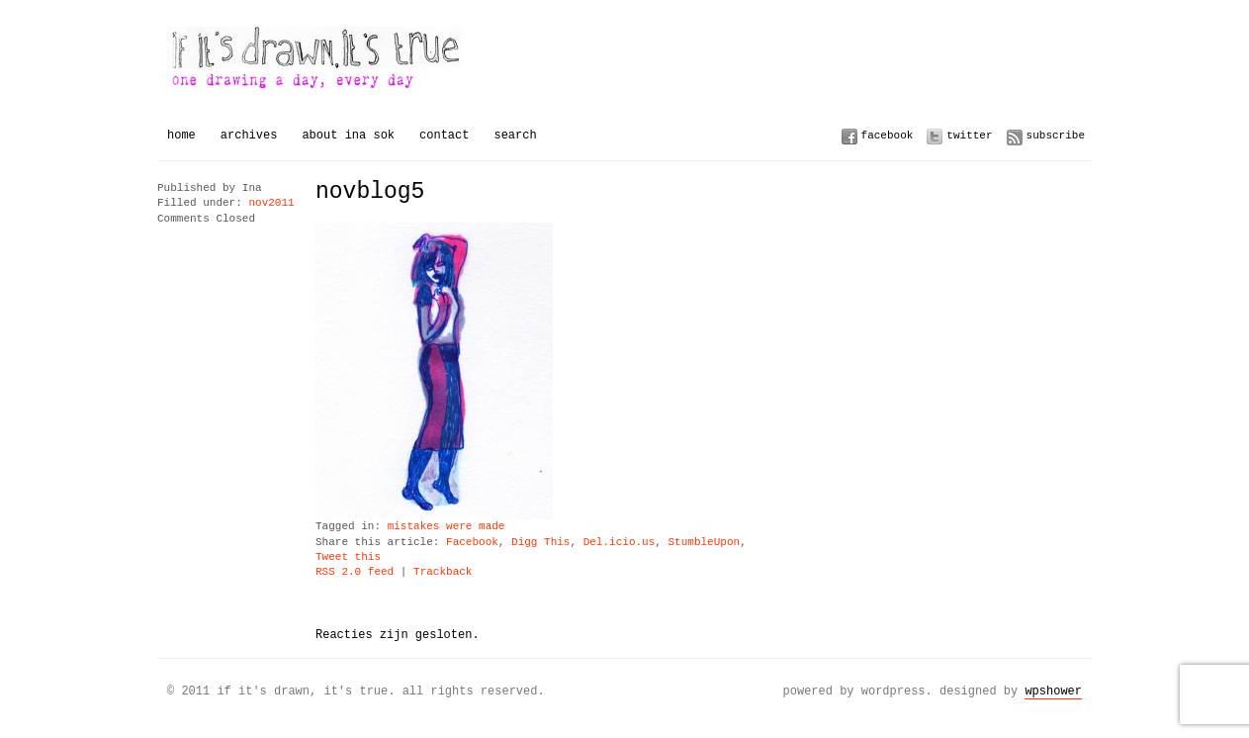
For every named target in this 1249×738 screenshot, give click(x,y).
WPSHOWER (1053, 691)
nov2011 (271, 203)
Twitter (969, 135)
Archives (249, 135)
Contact (444, 135)
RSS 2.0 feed (354, 572)
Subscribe (1055, 135)
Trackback (442, 572)
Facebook (887, 135)
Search (514, 135)
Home (181, 135)
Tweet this (348, 557)
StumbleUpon (704, 542)
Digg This (540, 542)
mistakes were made (446, 526)
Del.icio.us (619, 542)
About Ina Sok (348, 135)
